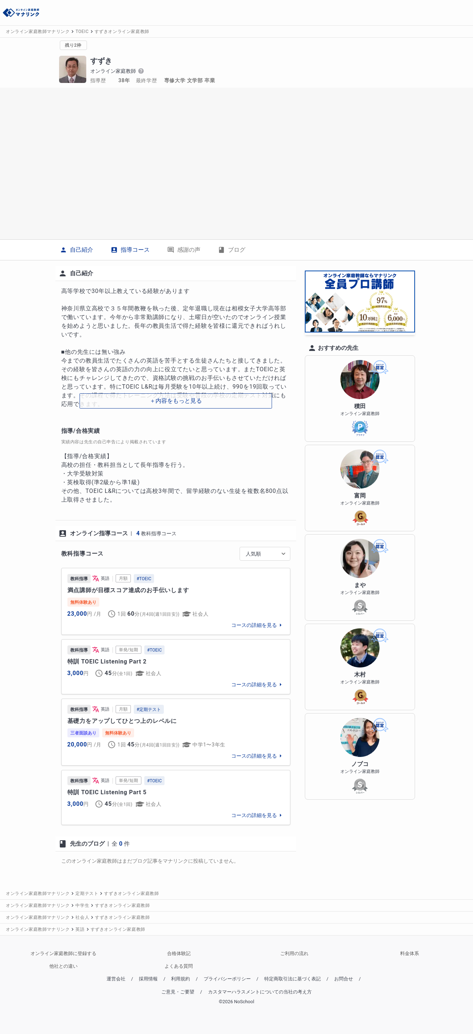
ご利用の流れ (294, 953)
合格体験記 (179, 953)
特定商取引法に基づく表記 (292, 978)
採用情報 (148, 978)
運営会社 (116, 978)
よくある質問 (179, 966)
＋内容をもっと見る (176, 400)
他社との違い (63, 966)
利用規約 (180, 978)
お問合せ (343, 978)
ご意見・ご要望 (177, 992)
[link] (175, 601)
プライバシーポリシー (227, 978)
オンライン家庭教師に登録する (63, 953)
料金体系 (409, 953)
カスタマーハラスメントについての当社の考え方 (260, 992)
